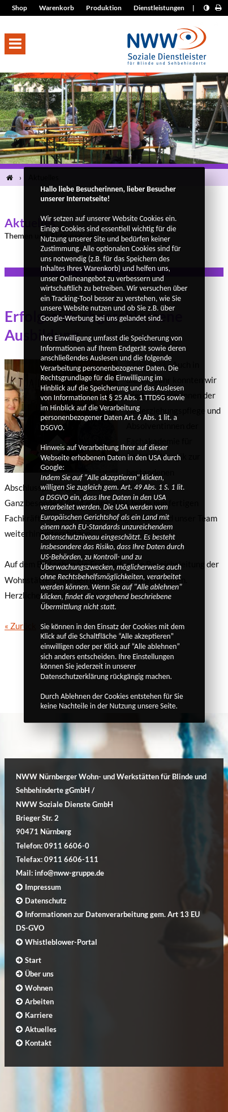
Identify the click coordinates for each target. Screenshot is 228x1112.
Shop (19, 7)
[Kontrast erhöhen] (206, 7)
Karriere (39, 1015)
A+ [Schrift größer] (203, 23)
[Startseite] (12, 177)
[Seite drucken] (218, 7)
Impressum (43, 887)
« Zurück (20, 626)
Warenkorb (56, 7)
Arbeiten (39, 1001)
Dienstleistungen (159, 7)
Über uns (39, 973)
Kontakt (38, 1042)
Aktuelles (41, 1029)
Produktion (104, 7)
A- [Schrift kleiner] (217, 23)
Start (33, 960)
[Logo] (167, 42)
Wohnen (39, 987)
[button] (15, 43)
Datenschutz (45, 900)
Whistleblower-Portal (61, 942)
